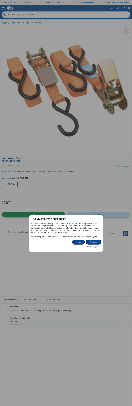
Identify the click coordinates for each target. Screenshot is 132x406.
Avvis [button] (78, 242)
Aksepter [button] (93, 242)
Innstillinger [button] (92, 247)
